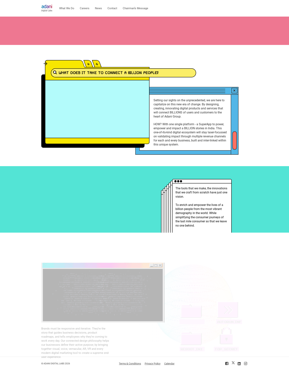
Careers (84, 8)
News (98, 8)
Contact (112, 8)
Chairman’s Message (135, 8)
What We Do (66, 8)
